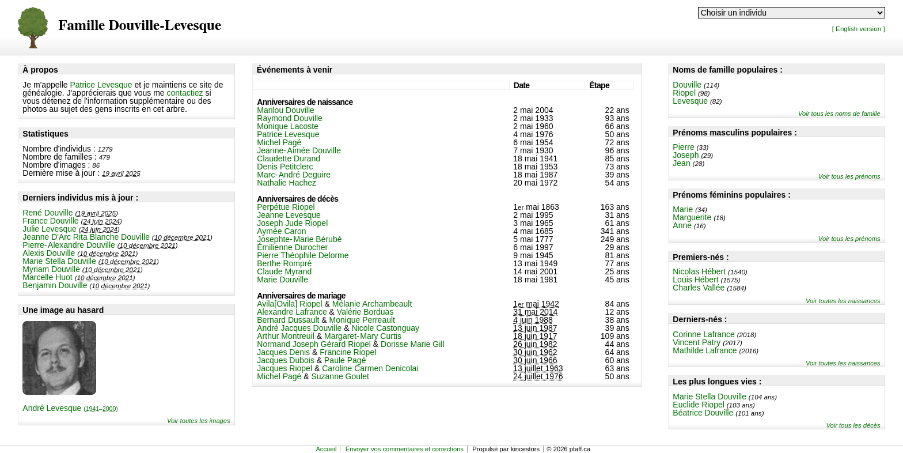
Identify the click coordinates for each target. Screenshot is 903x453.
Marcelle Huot (47, 277)
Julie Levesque (49, 228)
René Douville (47, 212)
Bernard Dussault (288, 319)
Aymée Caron (281, 231)
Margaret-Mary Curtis (362, 336)
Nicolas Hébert (699, 271)
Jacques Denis (283, 352)
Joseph (686, 155)
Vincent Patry (696, 342)
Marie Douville (282, 279)
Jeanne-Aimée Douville (299, 150)
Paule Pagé (345, 360)
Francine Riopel (348, 352)
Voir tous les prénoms (849, 176)
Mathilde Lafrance (705, 350)
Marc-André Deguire (294, 174)
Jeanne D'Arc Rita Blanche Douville (86, 236)
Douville (687, 84)
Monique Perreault (362, 319)
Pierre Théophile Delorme (302, 255)
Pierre (683, 147)
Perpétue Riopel (285, 207)
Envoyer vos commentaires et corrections (405, 449)
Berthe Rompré (284, 263)
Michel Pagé (279, 142)
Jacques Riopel (284, 368)
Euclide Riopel (698, 404)
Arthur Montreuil (285, 336)
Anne (682, 225)
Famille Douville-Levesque (139, 25)
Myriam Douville (51, 269)
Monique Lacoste (287, 126)
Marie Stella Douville (59, 261)
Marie (683, 209)
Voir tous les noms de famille (839, 113)
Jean (681, 163)
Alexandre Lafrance (292, 311)
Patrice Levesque (101, 84)
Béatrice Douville (703, 412)
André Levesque (69, 408)
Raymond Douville (289, 118)
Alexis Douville (48, 253)
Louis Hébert (695, 279)
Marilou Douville (285, 110)
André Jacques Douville (299, 328)
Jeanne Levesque (289, 215)
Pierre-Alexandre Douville (68, 245)
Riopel (684, 92)
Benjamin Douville (54, 285)
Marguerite (692, 217)
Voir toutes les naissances (843, 300)
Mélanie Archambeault (372, 303)
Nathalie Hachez (286, 182)
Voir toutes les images (198, 420)
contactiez (185, 92)
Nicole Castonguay (386, 328)
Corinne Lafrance (703, 334)
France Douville (50, 220)
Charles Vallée (698, 287)
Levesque (690, 100)
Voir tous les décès (853, 425)
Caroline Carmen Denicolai (370, 368)
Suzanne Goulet (340, 376)
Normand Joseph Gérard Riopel (314, 344)
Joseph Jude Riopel (292, 223)
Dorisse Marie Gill (412, 344)
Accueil (326, 449)
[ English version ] (858, 28)
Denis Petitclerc (285, 166)
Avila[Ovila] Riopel (289, 303)
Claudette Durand (288, 158)
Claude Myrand (284, 271)
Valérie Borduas (365, 311)
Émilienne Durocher (292, 247)
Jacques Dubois (285, 360)
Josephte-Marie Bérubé (299, 239)
